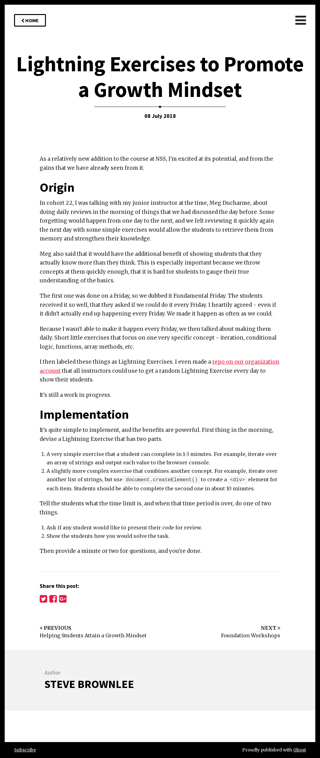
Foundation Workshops (250, 635)
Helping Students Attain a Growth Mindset (93, 635)
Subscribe (25, 750)
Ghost (299, 750)
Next (270, 628)
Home (30, 20)
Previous (55, 628)
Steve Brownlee (89, 684)
